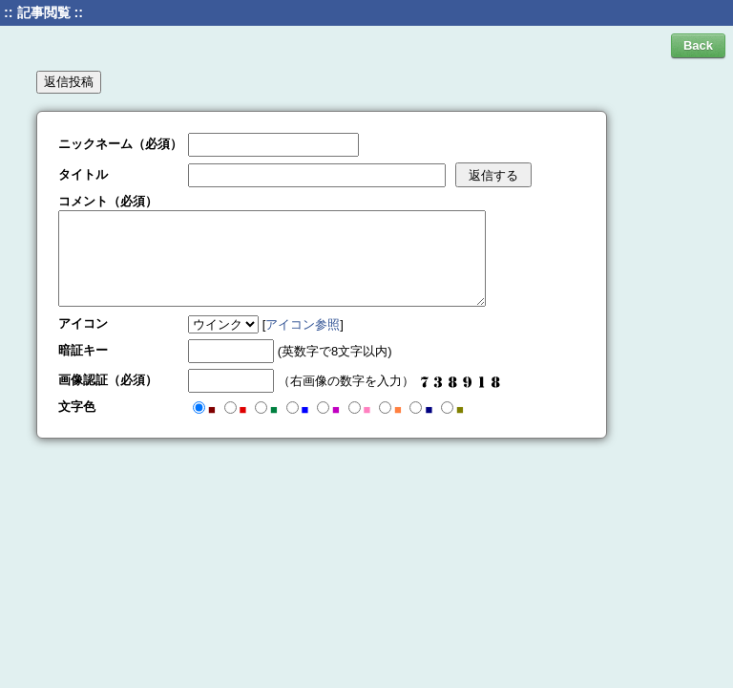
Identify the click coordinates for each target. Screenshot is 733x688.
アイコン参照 (302, 324)
